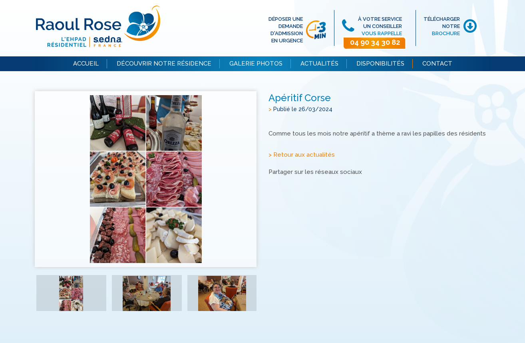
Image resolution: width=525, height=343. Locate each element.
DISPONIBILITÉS (380, 63)
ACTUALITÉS (319, 63)
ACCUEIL (86, 63)
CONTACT (437, 63)
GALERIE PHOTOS (255, 63)
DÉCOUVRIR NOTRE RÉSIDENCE (164, 63)
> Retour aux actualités (301, 154)
